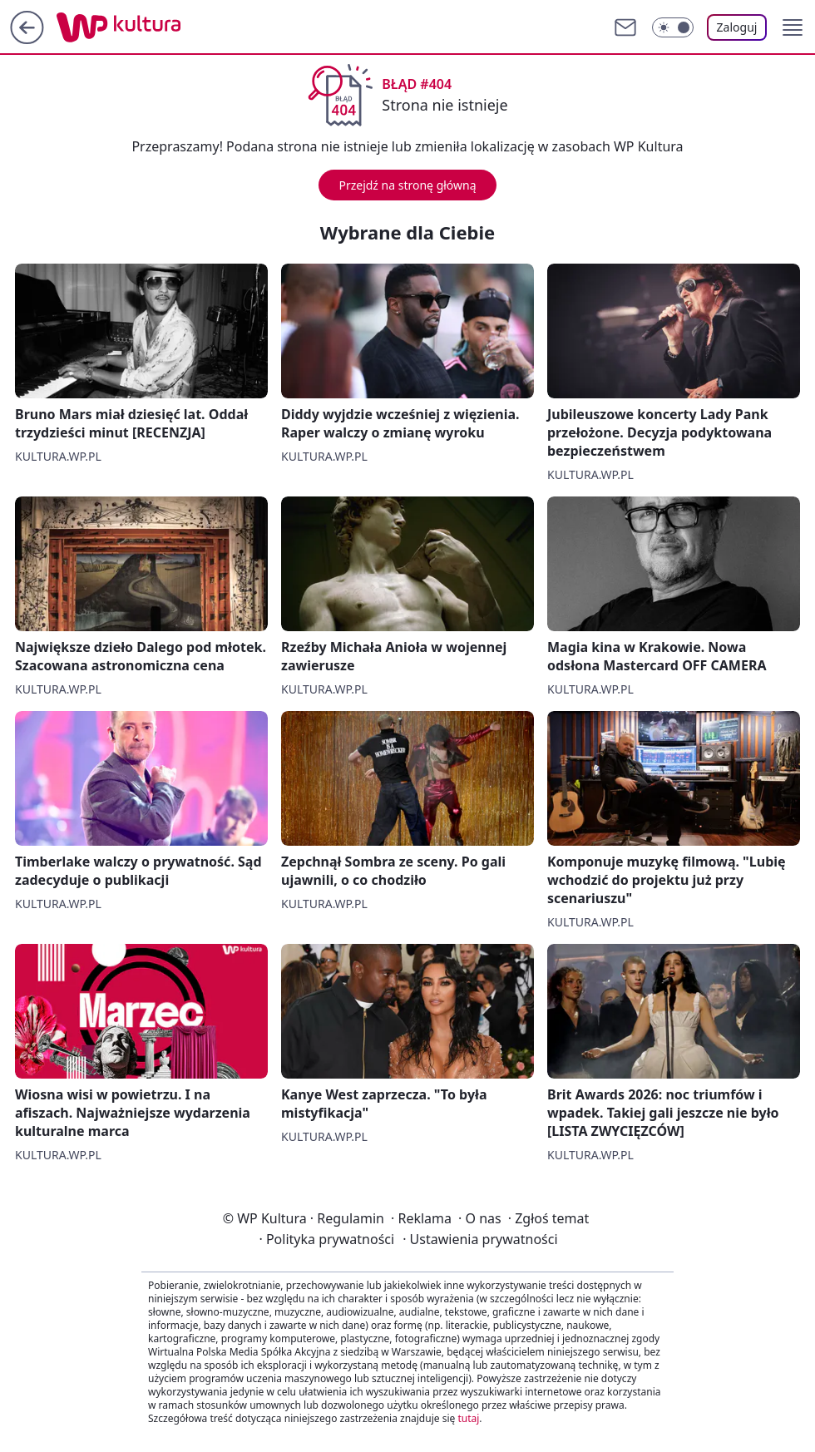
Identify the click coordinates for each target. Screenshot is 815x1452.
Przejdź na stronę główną (407, 185)
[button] (792, 27)
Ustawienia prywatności (480, 1239)
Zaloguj (737, 27)
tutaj (468, 1418)
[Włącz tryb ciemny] (673, 27)
